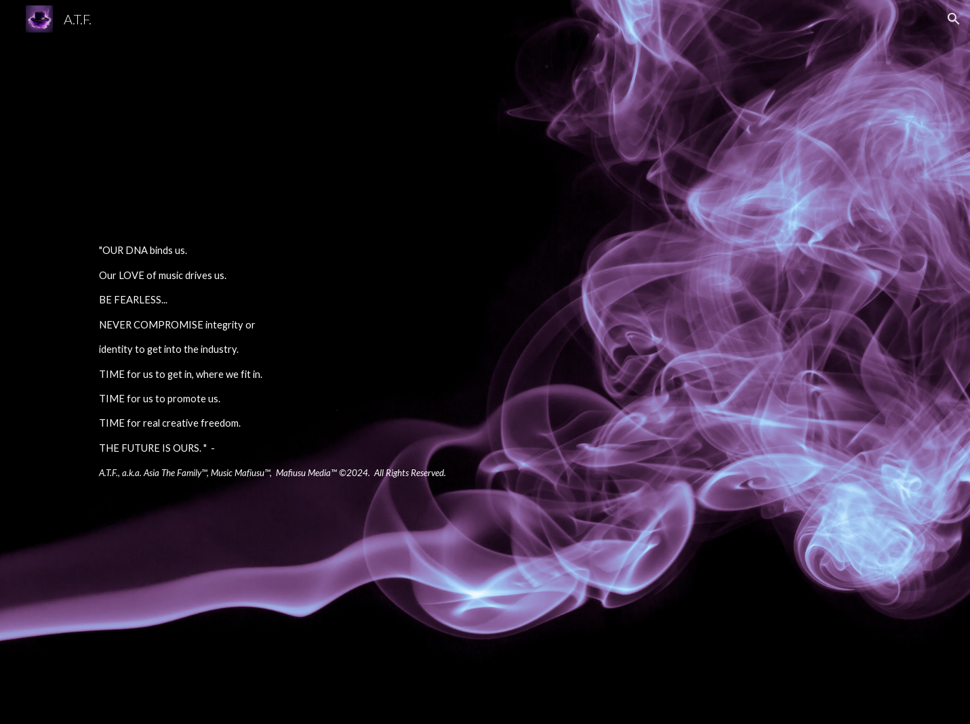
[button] (953, 19)
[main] (318, 362)
